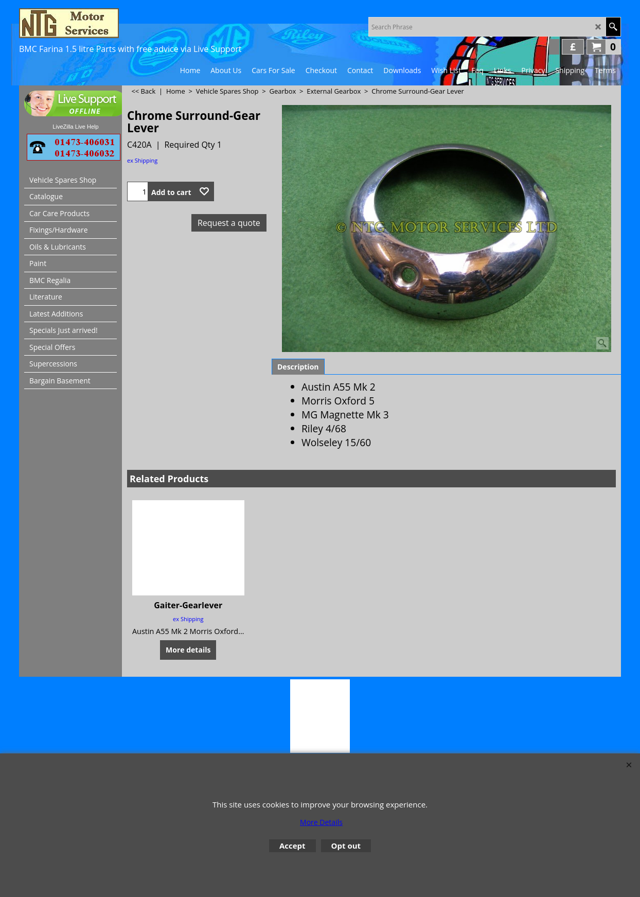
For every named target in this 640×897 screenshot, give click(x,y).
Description (298, 367)
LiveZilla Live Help (75, 127)
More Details (321, 822)
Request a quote (229, 222)
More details (188, 650)
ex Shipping (142, 160)
